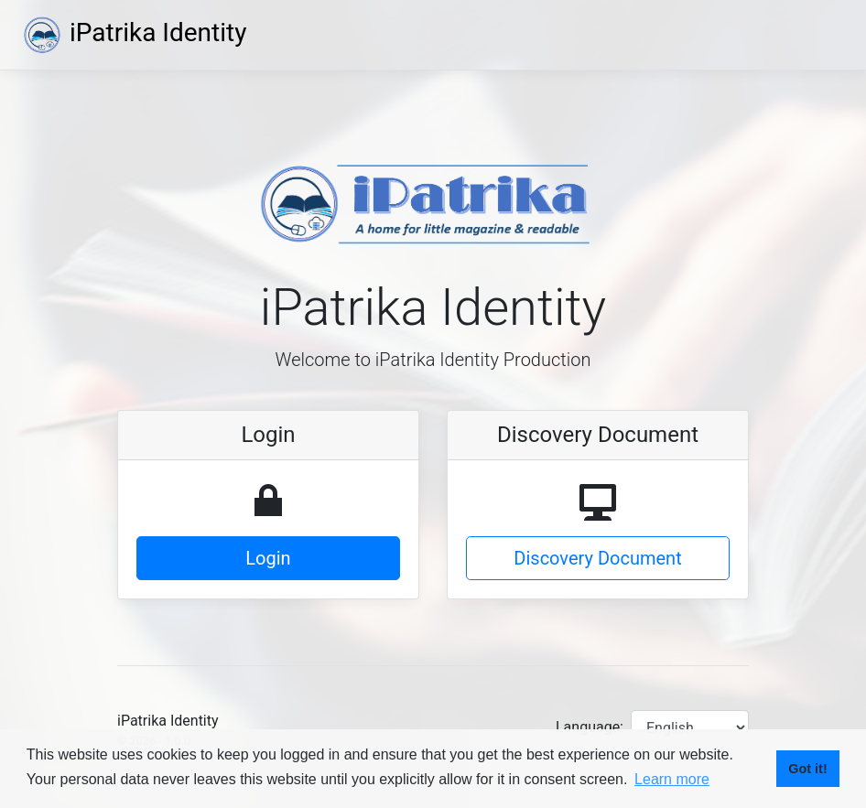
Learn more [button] (671, 779)
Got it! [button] (807, 768)
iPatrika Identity (134, 32)
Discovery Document (597, 558)
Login (267, 558)
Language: (589, 727)
